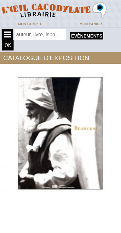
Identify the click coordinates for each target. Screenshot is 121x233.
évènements (86, 36)
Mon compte (30, 24)
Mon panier (91, 24)
